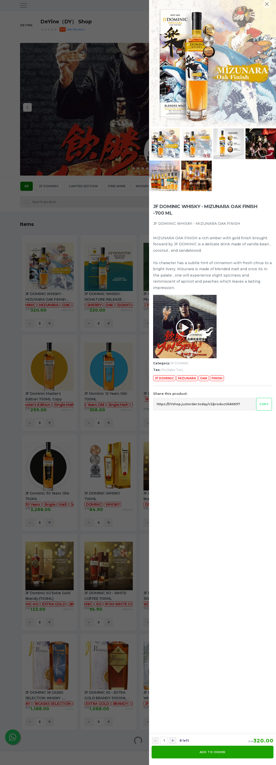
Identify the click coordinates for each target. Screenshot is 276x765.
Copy (264, 404)
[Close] (267, 4)
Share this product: (170, 394)
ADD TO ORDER (213, 752)
